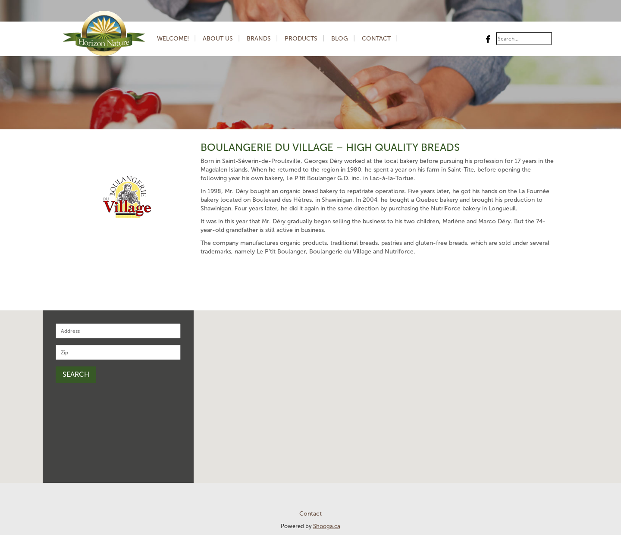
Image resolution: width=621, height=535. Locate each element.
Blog (339, 38)
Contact (376, 38)
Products (301, 38)
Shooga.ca (326, 526)
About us (218, 38)
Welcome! (173, 38)
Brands (259, 38)
